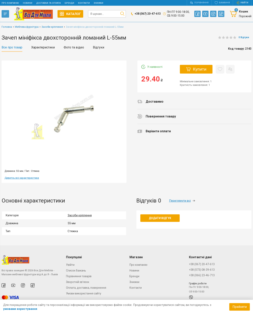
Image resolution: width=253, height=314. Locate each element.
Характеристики (43, 47)
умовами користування (20, 309)
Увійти (70, 264)
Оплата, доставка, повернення (86, 287)
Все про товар (12, 47)
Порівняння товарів (79, 276)
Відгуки (98, 47)
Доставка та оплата (48, 3)
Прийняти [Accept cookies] (239, 307)
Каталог (70, 14)
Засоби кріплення (80, 215)
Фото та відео (74, 47)
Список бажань (76, 270)
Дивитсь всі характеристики (22, 177)
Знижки (98, 3)
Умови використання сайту (83, 293)
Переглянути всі (182, 200)
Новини (27, 3)
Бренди (69, 3)
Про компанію (10, 3)
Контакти (84, 3)
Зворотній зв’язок (77, 282)
